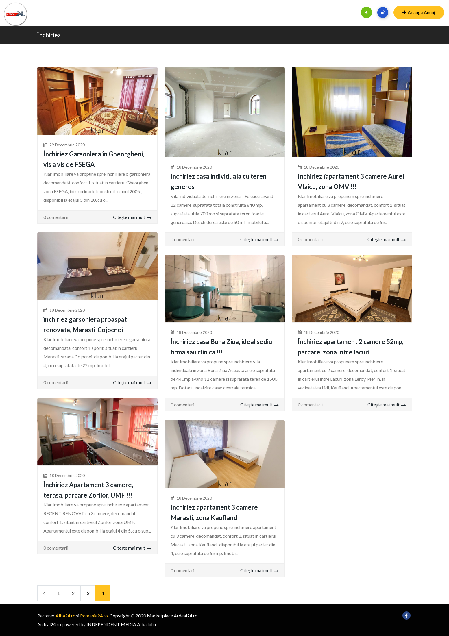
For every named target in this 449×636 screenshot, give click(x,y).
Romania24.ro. (94, 615)
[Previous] (44, 593)
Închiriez (49, 34)
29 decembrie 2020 (67, 144)
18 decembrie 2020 (194, 166)
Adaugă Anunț (418, 12)
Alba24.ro (65, 615)
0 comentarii (55, 217)
